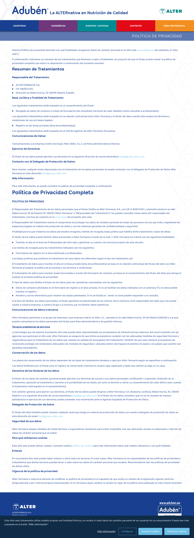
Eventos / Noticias (97, 25)
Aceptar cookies (150, 531)
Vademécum (58, 25)
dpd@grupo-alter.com (54, 173)
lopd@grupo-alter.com (132, 156)
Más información (106, 531)
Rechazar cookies (176, 531)
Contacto (136, 25)
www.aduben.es (145, 50)
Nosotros (19, 25)
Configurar (127, 531)
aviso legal (61, 217)
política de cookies (82, 445)
